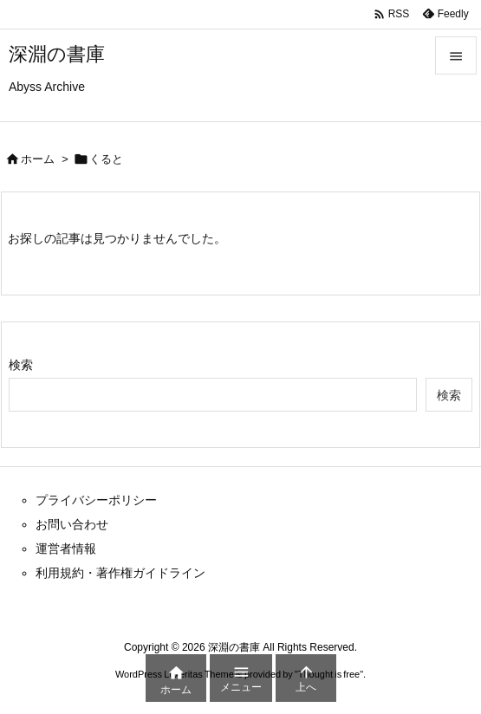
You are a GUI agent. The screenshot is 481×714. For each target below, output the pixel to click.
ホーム (38, 159)
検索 (21, 365)
